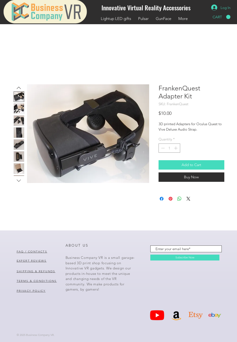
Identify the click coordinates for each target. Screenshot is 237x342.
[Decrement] (162, 148)
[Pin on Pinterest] (170, 199)
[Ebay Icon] (215, 315)
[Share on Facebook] (161, 199)
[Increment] (176, 148)
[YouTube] (157, 315)
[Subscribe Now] (184, 257)
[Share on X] (188, 199)
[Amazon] (176, 315)
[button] (221, 17)
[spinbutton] (169, 148)
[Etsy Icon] (196, 315)
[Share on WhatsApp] (179, 199)
